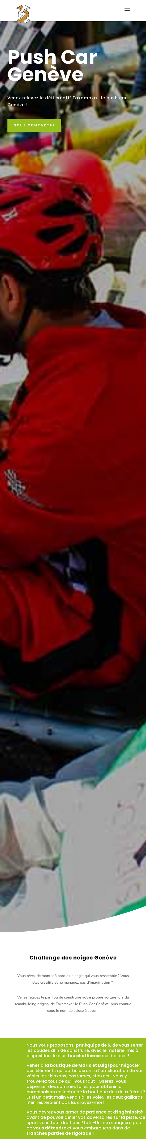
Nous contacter (34, 125)
